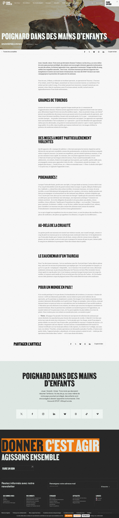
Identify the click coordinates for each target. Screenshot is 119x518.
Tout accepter (68, 516)
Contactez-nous (66, 3)
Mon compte (99, 3)
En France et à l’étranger (9, 502)
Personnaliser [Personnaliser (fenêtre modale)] (85, 516)
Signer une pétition (54, 506)
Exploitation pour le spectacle (33, 498)
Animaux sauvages (31, 502)
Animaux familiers (30, 504)
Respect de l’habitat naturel (33, 506)
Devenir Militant (53, 501)
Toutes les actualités (9, 51)
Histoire (5, 499)
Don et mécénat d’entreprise (56, 499)
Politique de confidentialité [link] (96, 515)
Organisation (6, 501)
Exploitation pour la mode (32, 501)
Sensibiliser (52, 504)
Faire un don (52, 498)
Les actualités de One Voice (79, 498)
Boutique (75, 3)
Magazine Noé (76, 502)
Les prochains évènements (79, 501)
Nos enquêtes (76, 499)
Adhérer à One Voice (54, 502)
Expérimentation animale (32, 499)
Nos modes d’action (38, 3)
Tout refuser (77, 516)
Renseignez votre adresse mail (62, 484)
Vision (4, 498)
